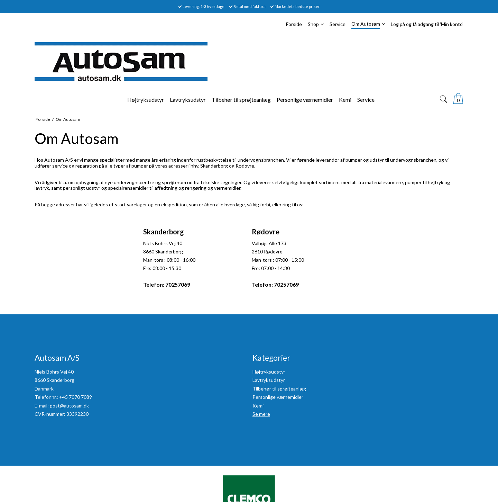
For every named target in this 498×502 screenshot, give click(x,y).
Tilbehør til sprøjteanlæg (279, 389)
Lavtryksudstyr (268, 380)
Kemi (258, 406)
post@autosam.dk (69, 406)
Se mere (261, 414)
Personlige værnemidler (277, 397)
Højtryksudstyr (268, 372)
